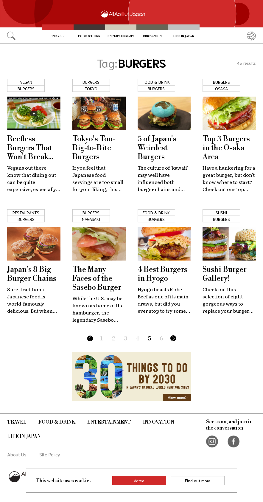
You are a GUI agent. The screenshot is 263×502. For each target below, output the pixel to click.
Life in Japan (183, 36)
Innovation (152, 36)
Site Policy (49, 454)
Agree (139, 480)
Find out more (198, 480)
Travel (58, 36)
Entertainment (121, 36)
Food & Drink (89, 36)
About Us (17, 454)
